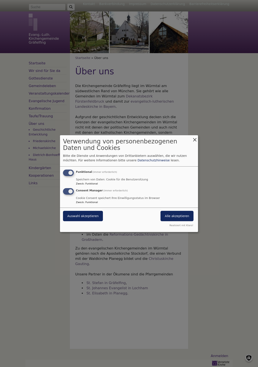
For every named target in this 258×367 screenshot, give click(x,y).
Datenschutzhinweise (154, 160)
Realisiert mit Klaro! (181, 225)
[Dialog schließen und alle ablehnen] (195, 137)
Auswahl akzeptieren (83, 216)
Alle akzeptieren (177, 216)
